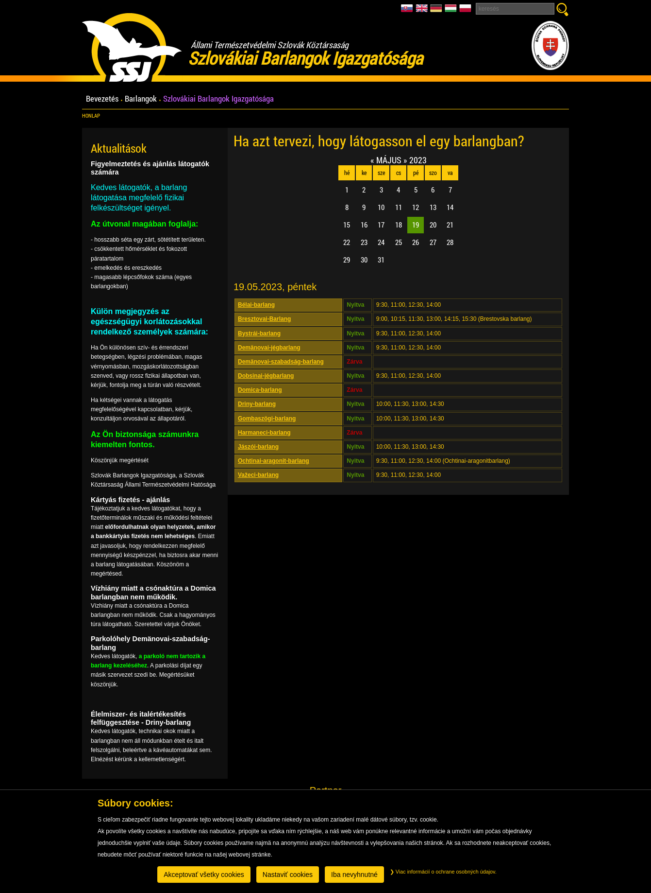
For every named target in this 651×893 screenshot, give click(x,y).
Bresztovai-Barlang (264, 318)
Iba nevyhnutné (354, 874)
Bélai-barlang (256, 304)
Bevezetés (102, 99)
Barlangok (141, 99)
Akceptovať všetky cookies (204, 874)
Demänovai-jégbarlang (269, 347)
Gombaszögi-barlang (267, 418)
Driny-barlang (257, 404)
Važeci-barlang (258, 475)
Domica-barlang (260, 389)
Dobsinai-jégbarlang (266, 375)
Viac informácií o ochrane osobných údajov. (443, 872)
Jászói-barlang (258, 446)
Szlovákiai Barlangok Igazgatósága (218, 99)
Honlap (91, 115)
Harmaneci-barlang (264, 432)
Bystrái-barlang (259, 333)
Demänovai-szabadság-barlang (281, 361)
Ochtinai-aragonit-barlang (273, 460)
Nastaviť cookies (288, 874)
